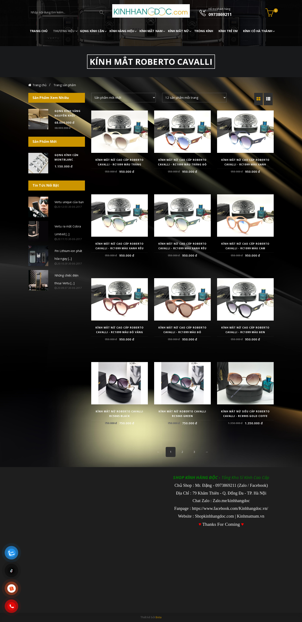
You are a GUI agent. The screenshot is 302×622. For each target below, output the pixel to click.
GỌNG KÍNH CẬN (92, 31)
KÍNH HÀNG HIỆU (121, 31)
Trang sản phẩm (64, 85)
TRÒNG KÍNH (203, 31)
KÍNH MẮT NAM (151, 31)
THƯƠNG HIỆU (63, 31)
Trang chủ (40, 85)
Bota (158, 617)
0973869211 (220, 14)
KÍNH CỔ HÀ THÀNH (257, 31)
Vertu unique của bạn (69, 202)
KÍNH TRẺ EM (228, 31)
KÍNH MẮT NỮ (178, 31)
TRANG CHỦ (39, 31)
